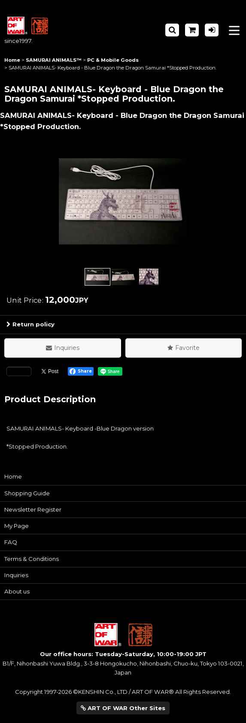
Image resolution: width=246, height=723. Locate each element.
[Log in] (212, 30)
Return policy (30, 324)
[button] (172, 30)
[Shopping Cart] (192, 30)
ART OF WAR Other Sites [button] (123, 708)
